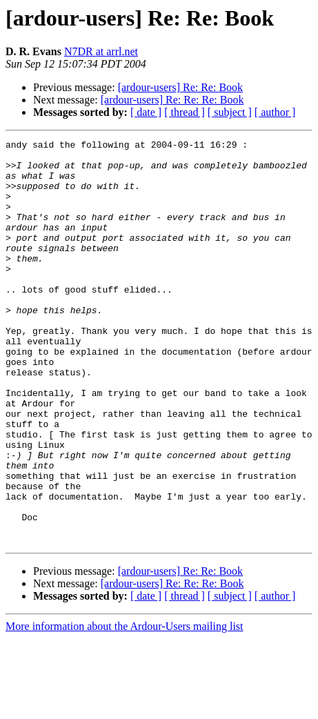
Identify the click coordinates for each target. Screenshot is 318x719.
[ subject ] (230, 112)
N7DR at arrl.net (101, 51)
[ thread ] (184, 112)
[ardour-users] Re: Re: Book (180, 87)
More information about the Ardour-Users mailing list (125, 707)
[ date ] (145, 112)
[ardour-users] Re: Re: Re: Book (172, 100)
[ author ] (275, 112)
